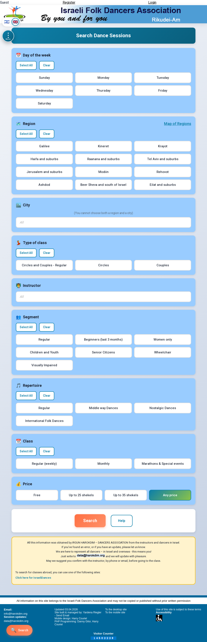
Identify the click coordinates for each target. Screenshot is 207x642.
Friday (162, 90)
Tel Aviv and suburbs (162, 159)
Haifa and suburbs (44, 159)
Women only (163, 339)
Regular (44, 339)
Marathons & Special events (163, 463)
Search (90, 521)
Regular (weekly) (44, 463)
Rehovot (163, 172)
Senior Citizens (103, 352)
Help (121, 520)
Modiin (103, 172)
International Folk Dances (44, 421)
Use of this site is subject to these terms (178, 609)
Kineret (103, 146)
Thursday (103, 90)
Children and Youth (44, 352)
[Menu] (8, 36)
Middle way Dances (103, 408)
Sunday (44, 77)
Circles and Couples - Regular (44, 265)
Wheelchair (162, 352)
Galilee (44, 146)
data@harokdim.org (16, 621)
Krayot (162, 146)
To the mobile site (115, 612)
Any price (170, 495)
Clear (46, 65)
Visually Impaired (44, 365)
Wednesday (44, 90)
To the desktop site (116, 609)
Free (37, 495)
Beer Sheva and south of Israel (103, 184)
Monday (103, 77)
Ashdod (44, 184)
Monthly (103, 463)
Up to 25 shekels (81, 495)
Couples (163, 265)
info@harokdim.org (15, 613)
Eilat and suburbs (163, 184)
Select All (26, 65)
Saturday (44, 103)
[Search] (19, 630)
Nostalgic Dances (162, 408)
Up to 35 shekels (125, 495)
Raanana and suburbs (103, 159)
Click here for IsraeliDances (33, 578)
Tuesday (163, 77)
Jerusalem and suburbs (44, 172)
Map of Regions (177, 124)
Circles (103, 265)
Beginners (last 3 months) (103, 339)
